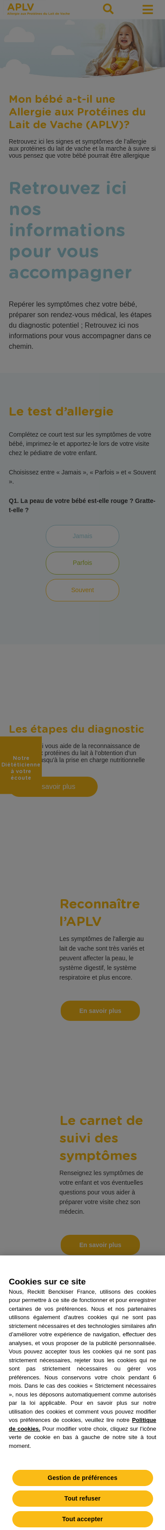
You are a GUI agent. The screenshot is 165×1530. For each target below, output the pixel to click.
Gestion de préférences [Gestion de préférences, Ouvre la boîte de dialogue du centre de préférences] (82, 1482)
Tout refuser (82, 1502)
